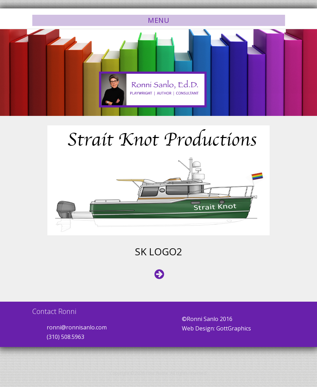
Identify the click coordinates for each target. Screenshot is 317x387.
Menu (158, 20)
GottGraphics (233, 328)
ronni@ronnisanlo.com (77, 327)
